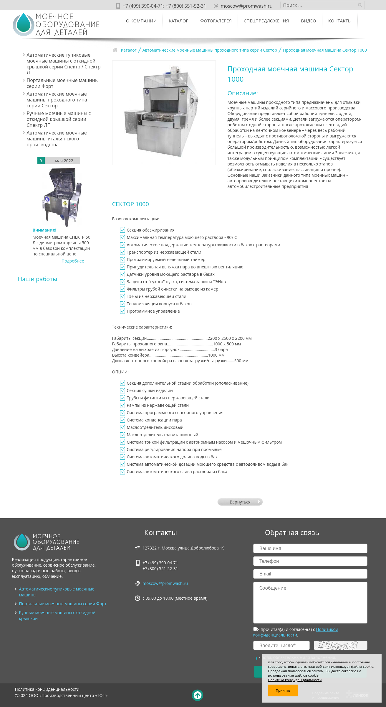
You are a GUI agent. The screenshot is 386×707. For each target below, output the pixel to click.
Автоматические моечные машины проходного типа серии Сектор (57, 100)
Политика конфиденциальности (47, 689)
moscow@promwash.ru (165, 583)
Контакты (340, 21)
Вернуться (240, 502)
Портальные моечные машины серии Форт (63, 83)
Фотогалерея (216, 21)
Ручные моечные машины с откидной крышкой (57, 615)
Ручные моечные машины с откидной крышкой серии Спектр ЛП (59, 119)
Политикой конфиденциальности (295, 632)
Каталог (178, 21)
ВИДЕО (308, 21)
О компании (141, 21)
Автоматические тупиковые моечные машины (57, 592)
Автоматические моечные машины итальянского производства (57, 138)
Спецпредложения (266, 21)
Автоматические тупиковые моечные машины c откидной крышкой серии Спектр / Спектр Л (64, 64)
